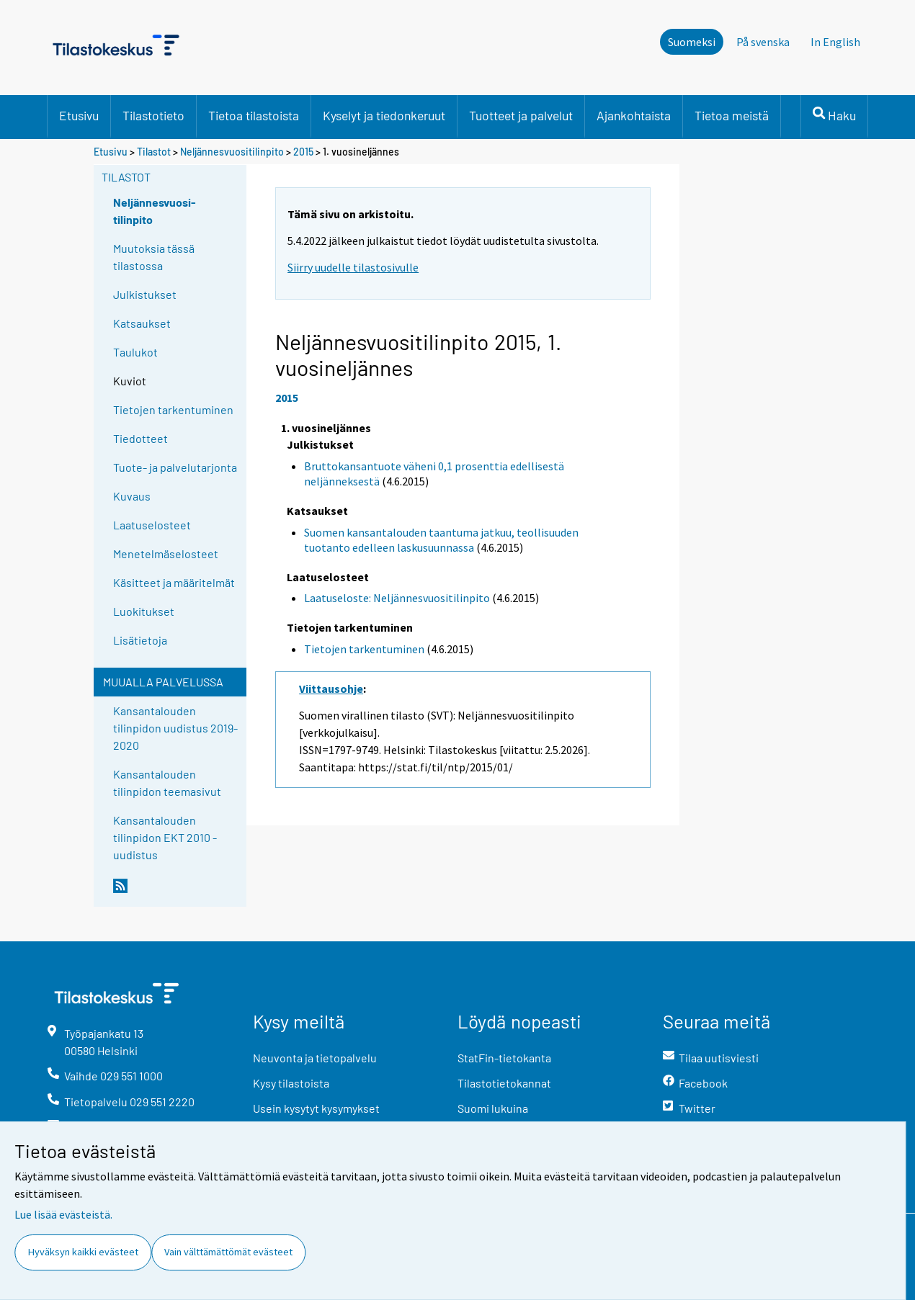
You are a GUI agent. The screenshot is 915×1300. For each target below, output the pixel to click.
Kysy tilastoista (291, 1083)
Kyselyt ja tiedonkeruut (384, 115)
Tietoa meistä (732, 115)
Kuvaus (132, 496)
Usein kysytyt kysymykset (316, 1108)
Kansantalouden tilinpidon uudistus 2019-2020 (175, 728)
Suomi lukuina (493, 1108)
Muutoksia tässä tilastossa (154, 256)
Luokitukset (143, 611)
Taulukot (135, 352)
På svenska (763, 42)
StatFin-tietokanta (504, 1057)
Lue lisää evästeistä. (63, 1214)
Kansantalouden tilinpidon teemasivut (167, 782)
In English (835, 42)
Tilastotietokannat (504, 1083)
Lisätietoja (140, 640)
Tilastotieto (153, 115)
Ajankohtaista (634, 115)
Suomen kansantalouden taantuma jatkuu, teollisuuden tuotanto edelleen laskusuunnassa (441, 540)
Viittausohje (331, 688)
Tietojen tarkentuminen (173, 409)
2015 (303, 151)
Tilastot (154, 151)
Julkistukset (145, 294)
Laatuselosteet (152, 525)
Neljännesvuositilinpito (232, 151)
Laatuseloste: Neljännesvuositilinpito (397, 598)
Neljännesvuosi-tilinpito (154, 210)
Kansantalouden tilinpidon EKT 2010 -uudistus (165, 837)
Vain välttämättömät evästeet (228, 1251)
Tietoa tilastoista (253, 115)
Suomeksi (691, 42)
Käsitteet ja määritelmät (174, 582)
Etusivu (79, 115)
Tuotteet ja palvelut (521, 115)
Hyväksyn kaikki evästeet (83, 1251)
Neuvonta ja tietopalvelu (315, 1057)
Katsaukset (142, 323)
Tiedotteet (140, 438)
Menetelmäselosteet (165, 553)
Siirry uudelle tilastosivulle (353, 267)
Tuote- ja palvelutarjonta (175, 467)
